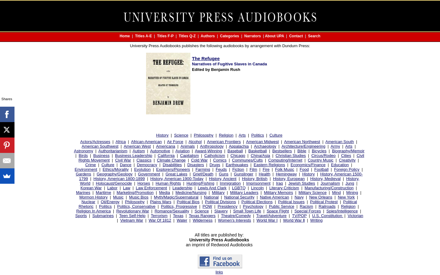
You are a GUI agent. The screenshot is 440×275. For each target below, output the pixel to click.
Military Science (313, 192)
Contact (296, 36)
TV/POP (299, 215)
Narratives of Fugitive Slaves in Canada (229, 64)
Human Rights (168, 183)
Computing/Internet (285, 160)
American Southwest (100, 146)
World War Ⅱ (294, 220)
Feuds (221, 169)
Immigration (230, 183)
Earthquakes (237, 164)
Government (149, 174)
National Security (239, 197)
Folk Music (284, 169)
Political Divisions (220, 201)
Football (321, 169)
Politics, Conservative (136, 206)
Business (101, 155)
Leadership (182, 188)
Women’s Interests (234, 220)
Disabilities (172, 164)
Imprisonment (258, 183)
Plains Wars (160, 201)
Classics (143, 160)
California (166, 155)
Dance (126, 164)
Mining (352, 192)
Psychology (253, 206)
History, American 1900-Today (176, 178)
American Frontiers (224, 141)
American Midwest (262, 141)
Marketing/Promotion (135, 192)
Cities (346, 155)
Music (118, 197)
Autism (138, 151)
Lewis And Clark (212, 188)
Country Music (320, 160)
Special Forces (308, 211)
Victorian (355, 215)
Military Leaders (244, 192)
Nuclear (88, 201)
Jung (349, 183)
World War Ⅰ (267, 220)
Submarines (103, 215)
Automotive (160, 151)
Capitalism (189, 155)
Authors (208, 36)
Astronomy (83, 151)
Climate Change (171, 160)
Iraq (279, 183)
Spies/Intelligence (342, 211)
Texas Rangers (202, 215)
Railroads (327, 206)
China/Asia (260, 155)
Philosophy (204, 135)
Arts (242, 135)
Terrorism (159, 215)
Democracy (147, 164)
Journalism (330, 183)
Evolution (142, 169)
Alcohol (195, 141)
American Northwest (302, 141)
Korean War (91, 188)
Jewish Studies (301, 183)
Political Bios (188, 201)
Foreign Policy (346, 169)
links (219, 272)
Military (218, 192)
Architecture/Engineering (303, 146)
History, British (254, 178)
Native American (274, 197)
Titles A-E (143, 36)
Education (340, 164)
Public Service (281, 206)
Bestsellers (282, 151)
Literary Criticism (284, 188)
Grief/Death (203, 174)
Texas (178, 215)
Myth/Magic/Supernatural (176, 197)
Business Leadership (133, 155)
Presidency (227, 206)
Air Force (175, 141)
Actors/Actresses (95, 141)
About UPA (274, 36)
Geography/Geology (114, 174)
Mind (336, 192)
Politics (257, 135)
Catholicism (214, 155)
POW (207, 206)
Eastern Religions (269, 164)
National (211, 197)
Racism (306, 206)
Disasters (195, 164)
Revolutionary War (132, 211)
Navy (299, 197)
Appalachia (239, 146)
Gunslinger (243, 174)
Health (265, 174)
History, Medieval (325, 178)
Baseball (235, 151)
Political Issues (291, 201)
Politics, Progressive (179, 206)
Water (182, 220)
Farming (202, 169)
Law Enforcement (151, 188)
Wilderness (202, 220)
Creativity (347, 160)
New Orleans (320, 197)
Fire (266, 169)
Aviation (182, 151)
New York (346, 197)
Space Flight (278, 211)
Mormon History (93, 197)
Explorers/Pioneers (173, 169)
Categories (229, 36)
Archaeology (265, 146)
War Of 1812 (160, 220)
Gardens (83, 174)
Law (126, 188)
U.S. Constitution (327, 215)
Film (253, 169)
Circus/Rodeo (323, 155)
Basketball (257, 151)
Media (164, 192)
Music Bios (139, 197)
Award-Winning (208, 151)
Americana (165, 146)
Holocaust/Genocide (114, 183)
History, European (289, 178)
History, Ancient (222, 178)
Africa (121, 141)
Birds (83, 155)
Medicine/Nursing (191, 192)
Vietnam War (131, 220)
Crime (90, 164)
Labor (112, 188)
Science (181, 135)
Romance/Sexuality (172, 211)
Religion (226, 135)
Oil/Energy (110, 201)
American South (339, 141)
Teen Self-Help (132, 215)
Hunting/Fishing (200, 183)
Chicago (237, 155)
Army (335, 146)
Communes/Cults (247, 160)
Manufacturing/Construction (329, 188)
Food (304, 169)
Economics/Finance (308, 164)
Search (314, 36)
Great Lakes (176, 174)
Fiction (238, 169)
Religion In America (93, 211)
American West (137, 146)
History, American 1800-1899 (119, 178)
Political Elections (257, 201)
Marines (83, 192)
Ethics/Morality (116, 169)
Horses (143, 183)
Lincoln (257, 188)
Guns (223, 174)
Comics (219, 160)
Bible (301, 151)
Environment (86, 169)
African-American (146, 141)
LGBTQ (239, 188)
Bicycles (319, 151)
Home (125, 36)
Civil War (123, 160)
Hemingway (286, 174)
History (162, 135)
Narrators (252, 36)
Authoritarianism (112, 151)
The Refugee (206, 58)
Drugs (215, 164)
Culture (275, 135)
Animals (188, 146)
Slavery (221, 211)
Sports (81, 215)
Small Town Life (247, 211)
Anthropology (212, 146)
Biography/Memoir (348, 151)
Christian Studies (290, 155)
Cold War (199, 160)
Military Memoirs (278, 192)
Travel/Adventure (271, 215)
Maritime (103, 192)
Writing (316, 220)
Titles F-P (165, 36)
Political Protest (324, 201)
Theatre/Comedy (236, 215)
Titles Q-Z (187, 36)
